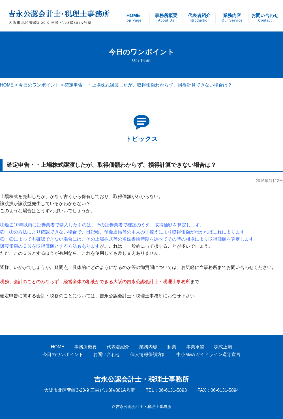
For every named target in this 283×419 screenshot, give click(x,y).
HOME (133, 17)
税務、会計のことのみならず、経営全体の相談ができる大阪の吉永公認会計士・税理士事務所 (95, 281)
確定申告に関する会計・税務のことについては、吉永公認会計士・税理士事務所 (81, 295)
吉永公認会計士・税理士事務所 (141, 379)
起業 (171, 346)
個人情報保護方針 (148, 354)
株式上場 (223, 346)
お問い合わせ (264, 17)
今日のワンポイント (39, 85)
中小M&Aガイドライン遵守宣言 (208, 354)
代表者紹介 (199, 17)
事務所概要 (166, 17)
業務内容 (232, 17)
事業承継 (195, 346)
